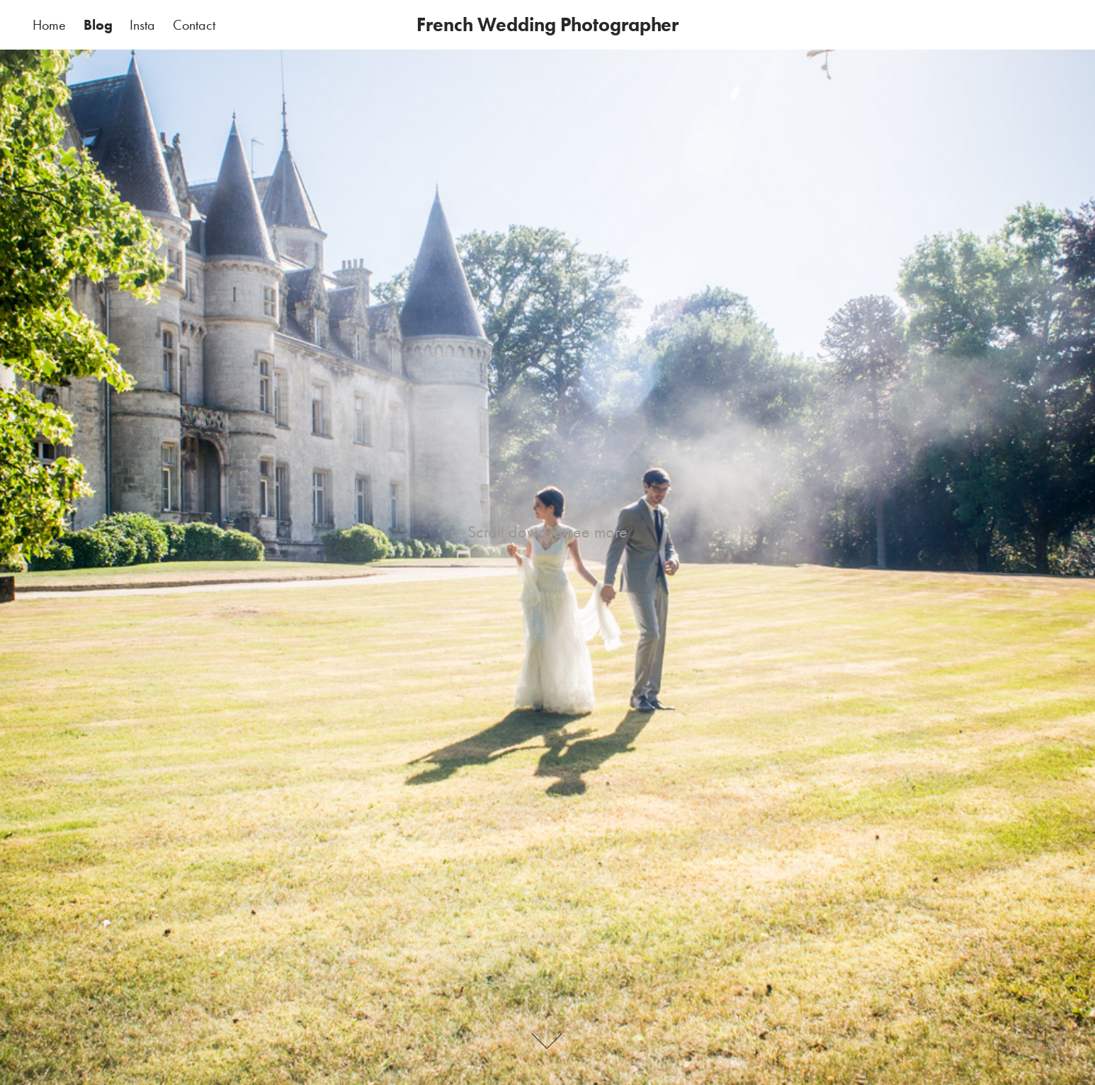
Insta (142, 24)
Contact (194, 24)
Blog (98, 24)
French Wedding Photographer (547, 24)
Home (49, 24)
